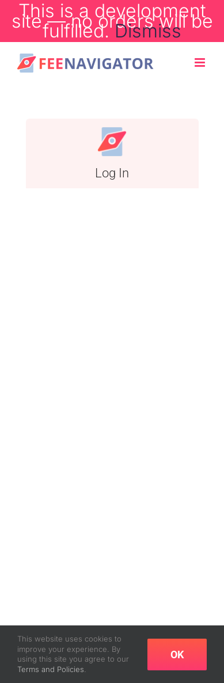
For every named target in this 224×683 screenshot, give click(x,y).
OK (177, 654)
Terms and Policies (50, 669)
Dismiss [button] (148, 31)
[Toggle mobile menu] (201, 62)
